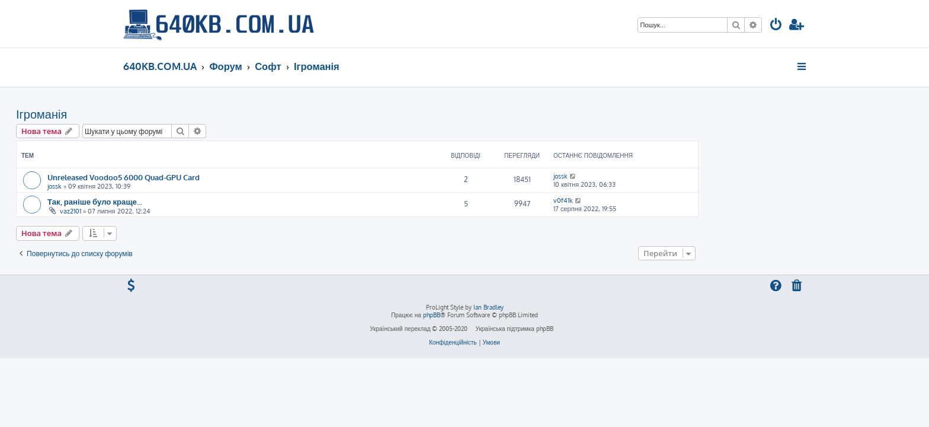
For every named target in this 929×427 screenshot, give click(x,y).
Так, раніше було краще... (202, 201)
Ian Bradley (488, 307)
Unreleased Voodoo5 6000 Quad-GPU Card (231, 177)
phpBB (431, 314)
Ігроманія (148, 114)
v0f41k (670, 200)
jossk (162, 186)
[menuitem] (776, 26)
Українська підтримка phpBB (514, 328)
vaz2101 (177, 211)
